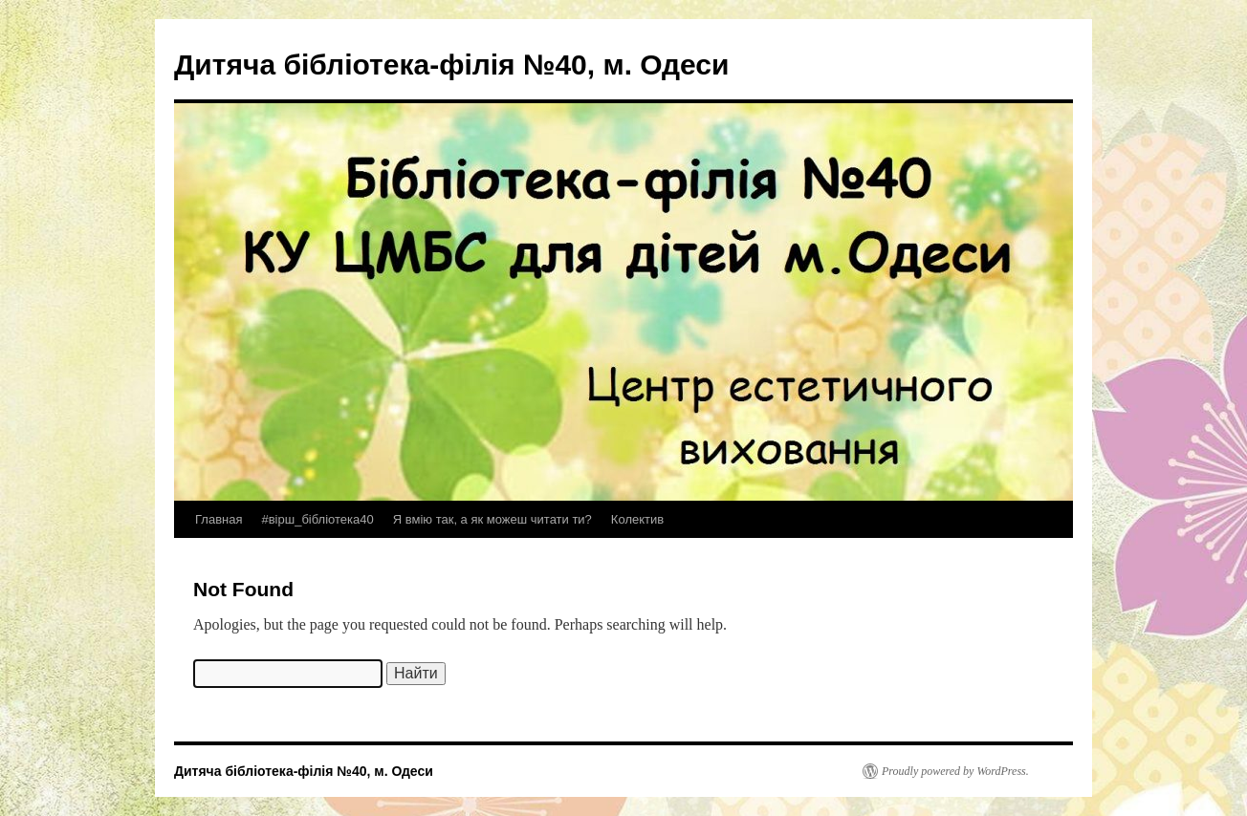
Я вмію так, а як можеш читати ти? (492, 519)
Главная (218, 519)
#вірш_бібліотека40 (317, 519)
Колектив (637, 519)
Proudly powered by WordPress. (955, 771)
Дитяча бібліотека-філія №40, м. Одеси (451, 64)
